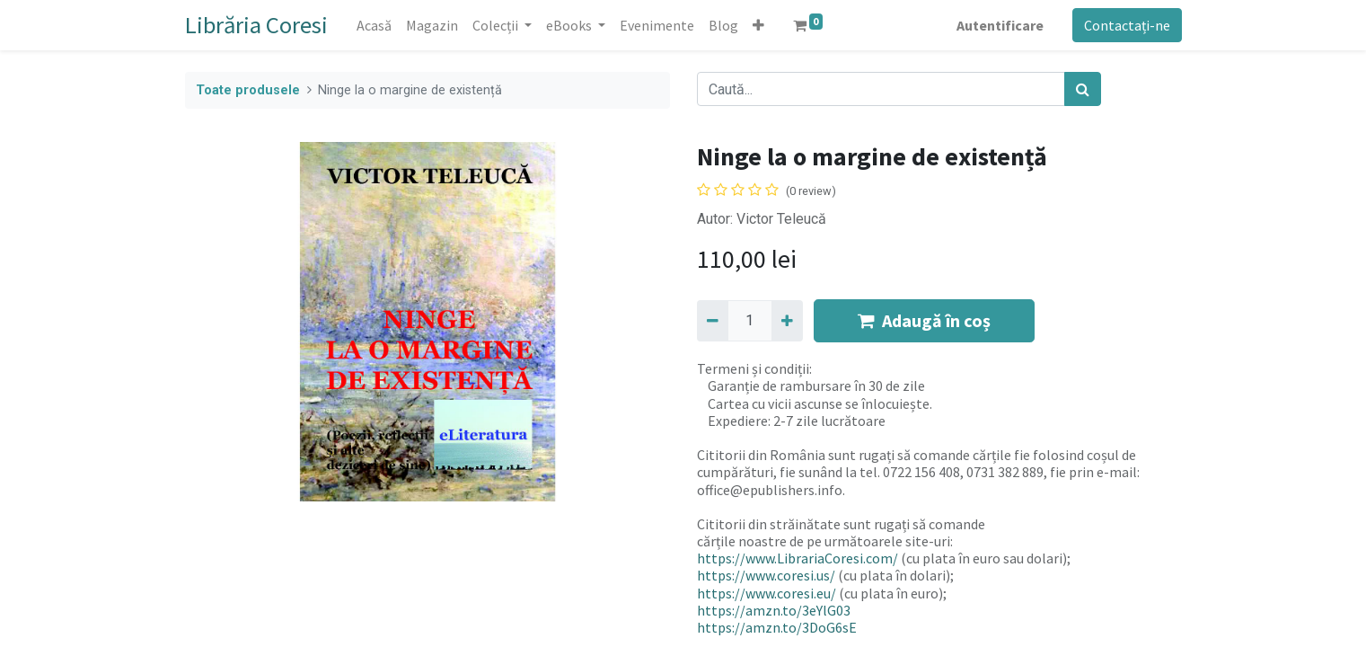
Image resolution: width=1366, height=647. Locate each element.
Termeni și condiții (753, 368)
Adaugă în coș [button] (924, 320)
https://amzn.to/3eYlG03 (773, 610)
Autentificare (1000, 25)
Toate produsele (248, 90)
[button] (758, 25)
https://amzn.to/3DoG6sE (777, 627)
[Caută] (1082, 89)
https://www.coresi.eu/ (766, 593)
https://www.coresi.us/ (766, 575)
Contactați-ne (1127, 25)
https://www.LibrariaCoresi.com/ (797, 558)
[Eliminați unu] (712, 320)
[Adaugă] (787, 320)
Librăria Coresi (256, 25)
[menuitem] (374, 25)
